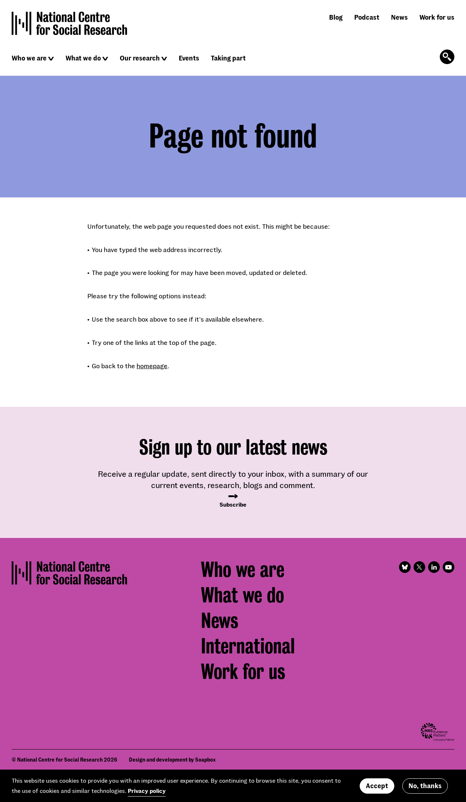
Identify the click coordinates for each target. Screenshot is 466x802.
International (248, 646)
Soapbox (205, 759)
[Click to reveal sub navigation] (51, 58)
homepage (152, 366)
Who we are (29, 58)
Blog (336, 17)
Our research (140, 58)
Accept (377, 788)
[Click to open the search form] (447, 57)
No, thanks (425, 788)
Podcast (366, 17)
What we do (83, 58)
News (399, 17)
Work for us (436, 17)
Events (189, 58)
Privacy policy (147, 792)
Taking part (228, 58)
